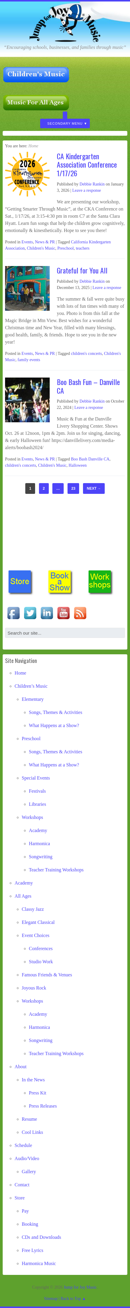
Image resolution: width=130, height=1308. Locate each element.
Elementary (33, 699)
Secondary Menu (65, 123)
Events (27, 242)
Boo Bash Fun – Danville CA (88, 386)
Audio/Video (27, 1158)
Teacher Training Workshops (56, 869)
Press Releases (43, 1105)
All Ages (23, 896)
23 (73, 488)
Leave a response (86, 190)
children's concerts (86, 353)
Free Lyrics (32, 1250)
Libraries (37, 804)
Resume (29, 1119)
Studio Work (41, 961)
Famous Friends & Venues (47, 974)
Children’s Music (31, 686)
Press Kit (37, 1092)
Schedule (23, 1145)
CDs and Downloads (41, 1237)
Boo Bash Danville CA (90, 459)
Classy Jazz (33, 909)
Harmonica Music (39, 1263)
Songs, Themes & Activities (55, 712)
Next (94, 488)
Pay (25, 1210)
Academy (38, 830)
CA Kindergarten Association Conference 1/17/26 (87, 165)
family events (29, 360)
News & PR (45, 242)
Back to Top (71, 1298)
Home (20, 672)
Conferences (41, 948)
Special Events (36, 777)
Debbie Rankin (91, 184)
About (20, 1066)
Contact (22, 1184)
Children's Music (41, 248)
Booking (30, 1224)
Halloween (78, 465)
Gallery (29, 1171)
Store (20, 1197)
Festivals (37, 791)
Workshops (32, 817)
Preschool (65, 248)
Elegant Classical (38, 922)
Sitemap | (52, 1298)
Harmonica (39, 843)
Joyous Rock (34, 987)
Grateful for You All (82, 270)
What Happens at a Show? (54, 725)
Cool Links (32, 1132)
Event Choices (35, 935)
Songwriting (40, 856)
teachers (83, 248)
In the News (33, 1079)
